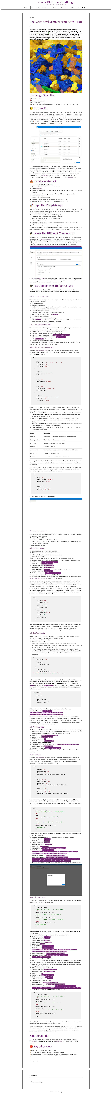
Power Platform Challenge (56, 2)
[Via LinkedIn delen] (33, 1061)
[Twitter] (84, 7)
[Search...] (72, 7)
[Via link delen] (37, 1061)
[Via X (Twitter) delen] (30, 1061)
